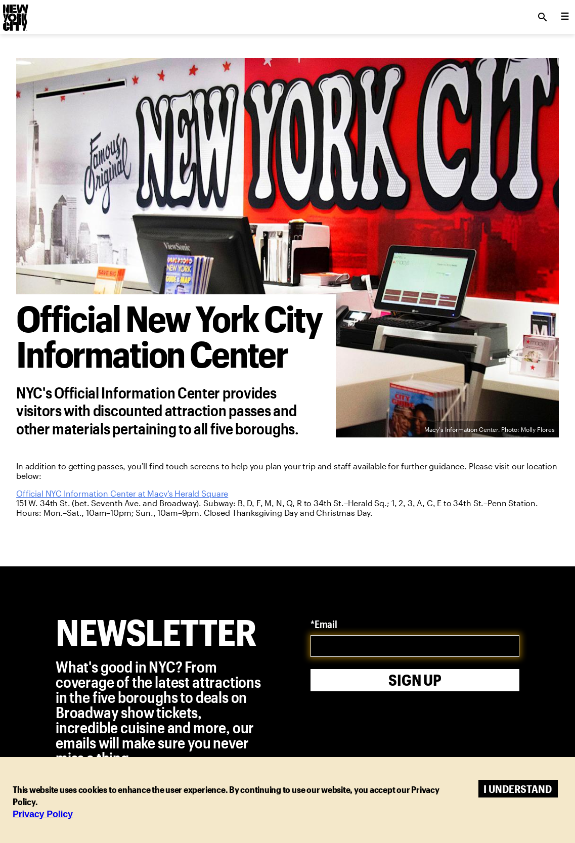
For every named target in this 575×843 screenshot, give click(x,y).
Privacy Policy (43, 814)
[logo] (14, 14)
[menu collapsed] (565, 17)
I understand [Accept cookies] (517, 788)
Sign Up (414, 680)
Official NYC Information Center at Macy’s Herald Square (122, 493)
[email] (415, 646)
